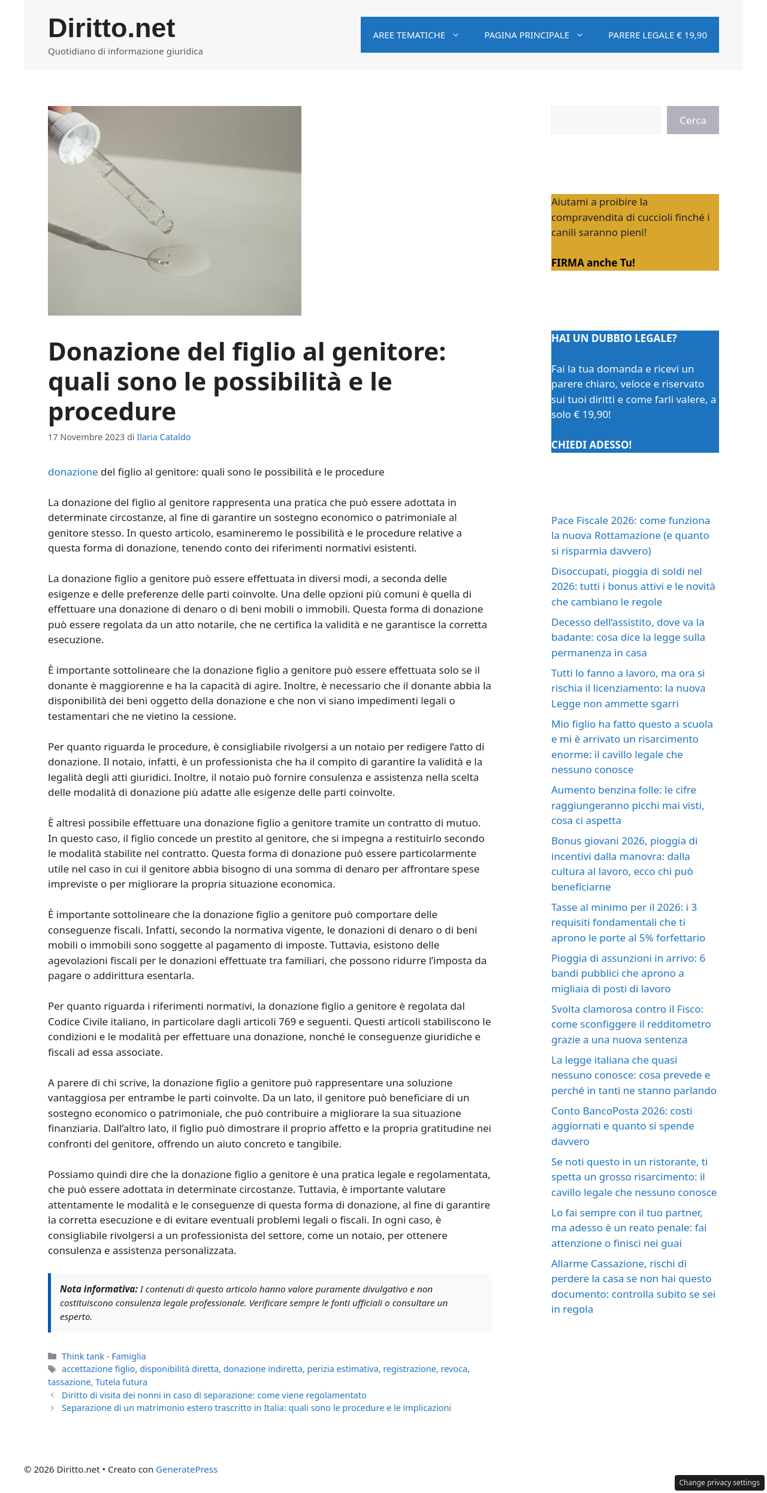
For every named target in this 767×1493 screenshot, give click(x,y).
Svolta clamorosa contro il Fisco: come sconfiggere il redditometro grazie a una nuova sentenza (631, 1024)
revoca (454, 1368)
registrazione (409, 1368)
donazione (73, 472)
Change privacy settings (720, 1482)
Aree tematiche (422, 35)
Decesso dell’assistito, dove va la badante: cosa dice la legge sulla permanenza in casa (628, 637)
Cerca (693, 120)
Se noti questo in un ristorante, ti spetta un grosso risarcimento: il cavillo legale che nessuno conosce (634, 1177)
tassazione (69, 1382)
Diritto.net (111, 28)
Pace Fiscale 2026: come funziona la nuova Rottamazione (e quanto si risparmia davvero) (630, 535)
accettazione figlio (98, 1368)
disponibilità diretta (179, 1368)
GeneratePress (187, 1469)
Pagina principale (540, 35)
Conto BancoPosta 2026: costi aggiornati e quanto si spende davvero (622, 1126)
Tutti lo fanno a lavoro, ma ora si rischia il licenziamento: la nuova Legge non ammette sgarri (628, 688)
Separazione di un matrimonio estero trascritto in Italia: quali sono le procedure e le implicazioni (256, 1407)
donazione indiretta (263, 1368)
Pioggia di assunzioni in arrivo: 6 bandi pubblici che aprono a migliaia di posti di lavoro (628, 973)
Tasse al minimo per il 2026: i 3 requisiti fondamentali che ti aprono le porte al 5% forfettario (628, 922)
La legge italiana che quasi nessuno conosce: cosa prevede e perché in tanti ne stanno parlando (634, 1075)
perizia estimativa (343, 1368)
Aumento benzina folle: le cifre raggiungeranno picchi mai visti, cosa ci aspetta (627, 805)
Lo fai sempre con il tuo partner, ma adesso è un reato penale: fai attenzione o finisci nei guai (628, 1228)
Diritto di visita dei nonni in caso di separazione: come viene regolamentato (214, 1395)
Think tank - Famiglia (104, 1356)
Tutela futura (121, 1382)
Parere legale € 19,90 (657, 35)
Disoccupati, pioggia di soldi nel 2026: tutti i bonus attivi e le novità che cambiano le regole (633, 586)
